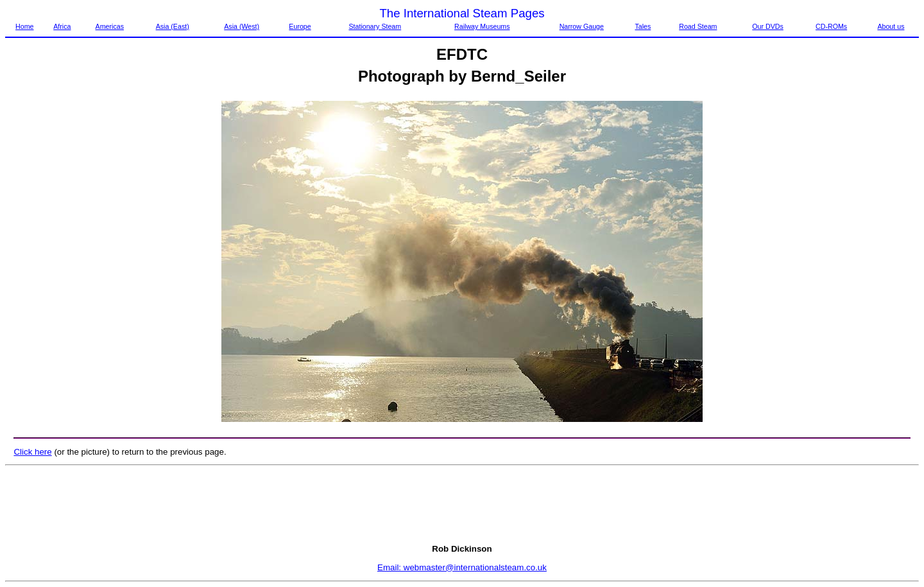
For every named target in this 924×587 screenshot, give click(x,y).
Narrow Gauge (582, 26)
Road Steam (698, 26)
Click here (32, 452)
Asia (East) (172, 26)
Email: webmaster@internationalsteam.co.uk (462, 567)
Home (24, 26)
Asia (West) (241, 26)
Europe (300, 26)
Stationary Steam (374, 26)
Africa (62, 26)
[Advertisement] (462, 505)
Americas (110, 26)
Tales (643, 26)
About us (890, 26)
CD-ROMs (831, 26)
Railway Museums (481, 26)
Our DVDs (767, 26)
